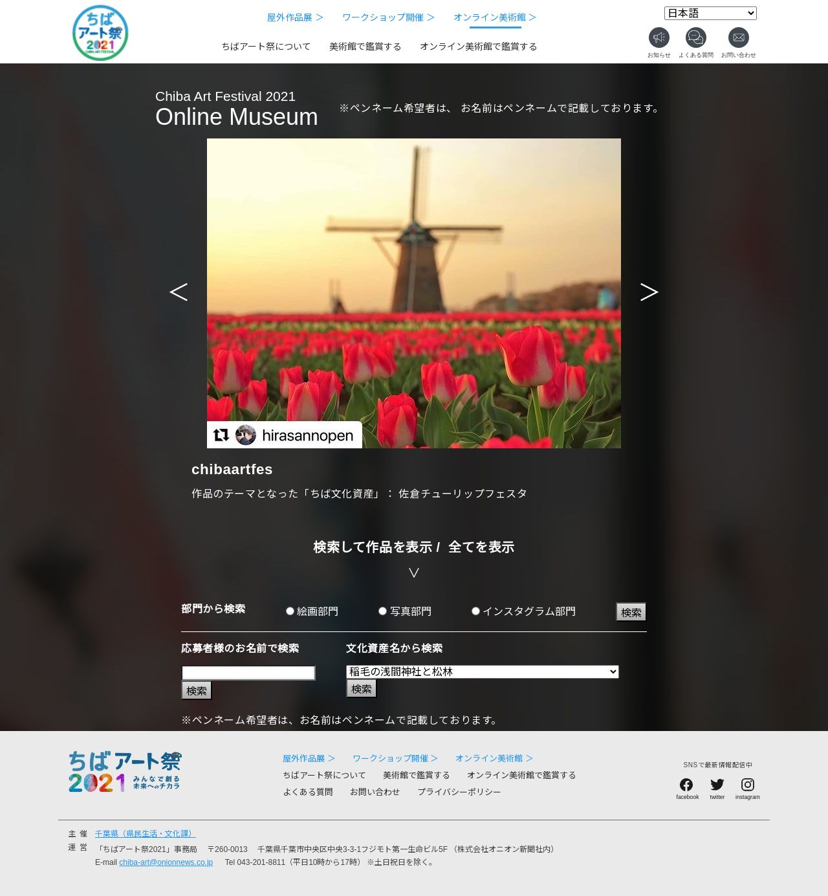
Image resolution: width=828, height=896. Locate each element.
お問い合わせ (375, 792)
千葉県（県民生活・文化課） (145, 833)
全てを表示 (481, 547)
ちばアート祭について (266, 46)
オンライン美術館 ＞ (495, 17)
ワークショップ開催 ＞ (388, 17)
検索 (631, 612)
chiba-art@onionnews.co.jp (166, 862)
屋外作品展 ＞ (295, 17)
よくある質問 (308, 792)
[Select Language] (710, 13)
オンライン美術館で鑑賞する (479, 46)
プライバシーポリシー (459, 792)
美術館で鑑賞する (365, 46)
